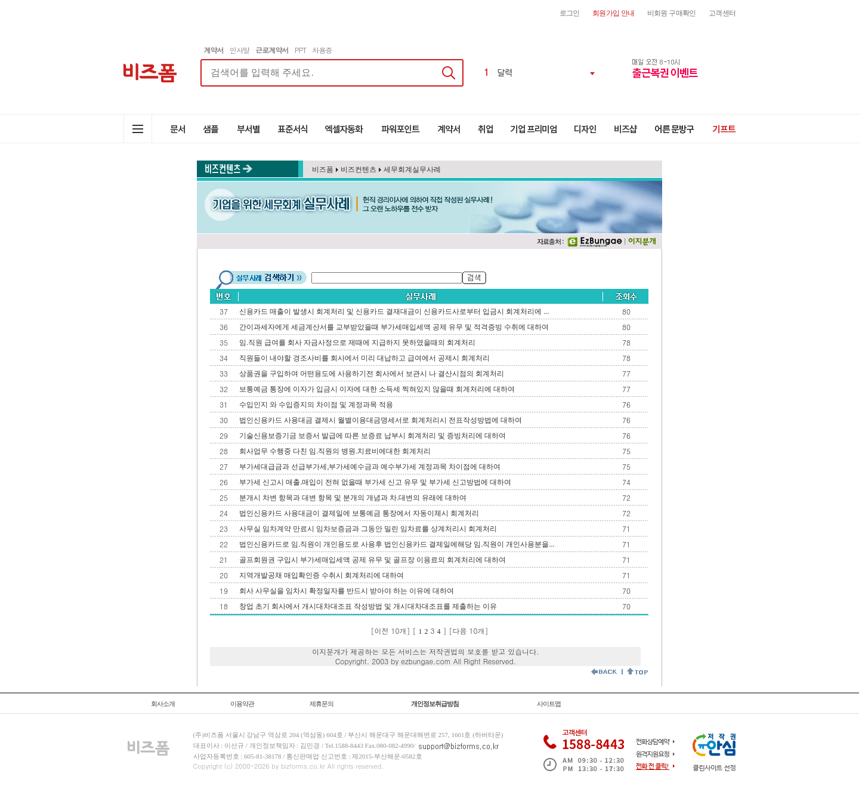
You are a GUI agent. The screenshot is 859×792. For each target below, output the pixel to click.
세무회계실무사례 (412, 169)
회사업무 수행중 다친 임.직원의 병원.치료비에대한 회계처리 (335, 451)
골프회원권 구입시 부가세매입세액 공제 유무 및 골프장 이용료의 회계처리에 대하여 (372, 560)
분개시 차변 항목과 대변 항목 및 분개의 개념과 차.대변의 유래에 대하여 (352, 498)
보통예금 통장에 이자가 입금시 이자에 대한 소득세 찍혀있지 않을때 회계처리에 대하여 (377, 389)
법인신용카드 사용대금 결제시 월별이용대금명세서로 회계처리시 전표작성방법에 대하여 (380, 420)
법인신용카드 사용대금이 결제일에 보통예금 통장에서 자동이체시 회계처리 (359, 513)
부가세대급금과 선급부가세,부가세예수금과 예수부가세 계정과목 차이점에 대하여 (369, 467)
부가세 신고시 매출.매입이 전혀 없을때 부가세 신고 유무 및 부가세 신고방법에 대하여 (375, 482)
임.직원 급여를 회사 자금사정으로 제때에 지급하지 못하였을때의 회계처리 (357, 342)
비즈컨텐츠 (358, 169)
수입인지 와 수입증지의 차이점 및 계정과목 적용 (316, 404)
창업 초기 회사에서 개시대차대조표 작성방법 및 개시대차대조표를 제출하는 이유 (368, 606)
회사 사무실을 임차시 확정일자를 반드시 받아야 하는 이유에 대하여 (346, 591)
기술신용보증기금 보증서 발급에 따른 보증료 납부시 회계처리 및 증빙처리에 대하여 (372, 436)
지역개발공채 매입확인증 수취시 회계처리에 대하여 (321, 575)
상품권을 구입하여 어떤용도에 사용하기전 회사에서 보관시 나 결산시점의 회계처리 (371, 373)
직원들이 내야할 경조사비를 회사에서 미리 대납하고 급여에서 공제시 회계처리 (364, 358)
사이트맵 (549, 703)
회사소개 (163, 703)
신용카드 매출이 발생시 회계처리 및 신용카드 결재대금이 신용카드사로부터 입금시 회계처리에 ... (394, 311)
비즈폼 (322, 169)
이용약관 (242, 703)
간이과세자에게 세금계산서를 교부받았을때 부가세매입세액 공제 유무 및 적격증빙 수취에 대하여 (394, 327)
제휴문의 (321, 703)
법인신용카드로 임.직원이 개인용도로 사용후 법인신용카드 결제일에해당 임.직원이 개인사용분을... (396, 544)
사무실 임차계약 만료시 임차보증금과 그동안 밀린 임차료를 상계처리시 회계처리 (368, 529)
